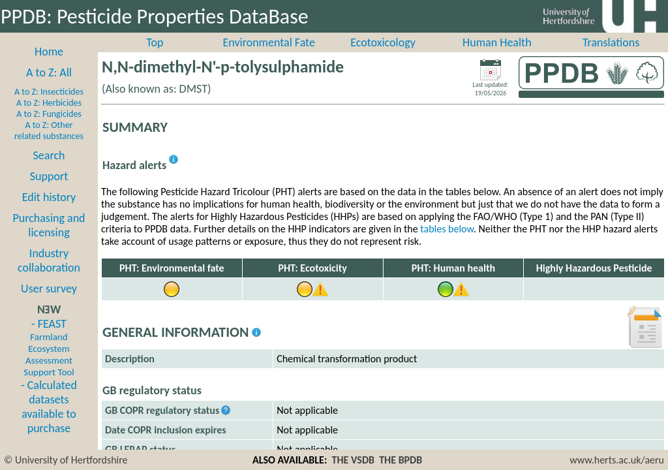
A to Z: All (49, 87)
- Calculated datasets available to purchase (49, 421)
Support (49, 190)
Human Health (497, 57)
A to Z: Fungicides (49, 128)
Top (154, 57)
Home (49, 66)
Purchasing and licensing (48, 239)
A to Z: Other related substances (49, 145)
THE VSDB (353, 460)
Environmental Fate (268, 57)
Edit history (49, 211)
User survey (49, 303)
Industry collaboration (49, 274)
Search (49, 170)
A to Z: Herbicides (49, 117)
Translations (611, 57)
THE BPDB (400, 460)
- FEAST (48, 361)
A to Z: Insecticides (49, 106)
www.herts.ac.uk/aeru (616, 460)
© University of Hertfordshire (66, 460)
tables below (447, 243)
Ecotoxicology (383, 57)
